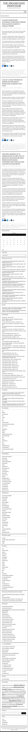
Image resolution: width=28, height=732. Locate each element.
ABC (3, 410)
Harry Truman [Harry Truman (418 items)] (11, 692)
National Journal (5, 560)
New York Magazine (5, 507)
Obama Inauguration (5, 679)
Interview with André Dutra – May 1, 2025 (9, 353)
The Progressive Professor (14, 5)
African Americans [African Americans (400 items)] (11, 685)
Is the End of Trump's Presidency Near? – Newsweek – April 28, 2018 (14, 269)
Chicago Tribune (5, 459)
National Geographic (5, 505)
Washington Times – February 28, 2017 (9, 383)
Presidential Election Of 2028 (18, 74)
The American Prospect (6, 517)
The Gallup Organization (6, 580)
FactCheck (4, 555)
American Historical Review (6, 608)
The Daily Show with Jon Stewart (7, 449)
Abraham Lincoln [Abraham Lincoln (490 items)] (5, 685)
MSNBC (3, 432)
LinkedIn (3, 541)
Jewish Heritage (7, 72)
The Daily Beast (5, 578)
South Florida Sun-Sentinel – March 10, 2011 (9, 362)
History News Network (6, 597)
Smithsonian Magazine (6, 515)
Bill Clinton (6, 146)
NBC (3, 437)
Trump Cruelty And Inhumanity (9, 75)
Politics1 (3, 563)
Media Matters (4, 429)
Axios (3, 548)
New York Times (5, 474)
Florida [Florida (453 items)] (20, 689)
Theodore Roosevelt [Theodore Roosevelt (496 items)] (12, 704)
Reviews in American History (7, 632)
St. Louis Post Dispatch (6, 483)
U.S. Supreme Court (5, 673)
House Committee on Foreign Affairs (8, 646)
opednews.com (4, 440)
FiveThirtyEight (4, 557)
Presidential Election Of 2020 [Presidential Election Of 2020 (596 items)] (7, 698)
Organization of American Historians (8, 629)
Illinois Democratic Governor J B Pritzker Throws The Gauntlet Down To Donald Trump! (14, 23)
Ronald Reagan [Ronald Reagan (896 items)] (8, 702)
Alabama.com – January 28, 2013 (7, 317)
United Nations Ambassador (14, 149)
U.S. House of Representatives (7, 669)
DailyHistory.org (5, 612)
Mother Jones (4, 503)
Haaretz (3, 464)
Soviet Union (6, 149)
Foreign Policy (4, 500)
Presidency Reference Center (7, 630)
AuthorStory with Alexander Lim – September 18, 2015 (11, 335)
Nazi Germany (4, 148)
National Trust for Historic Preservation (9, 624)
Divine (11, 729)
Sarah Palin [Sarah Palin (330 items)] (13, 702)
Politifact (3, 565)
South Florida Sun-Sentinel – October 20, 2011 (10, 367)
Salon (3, 570)
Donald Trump (20, 70)
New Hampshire (9, 74)
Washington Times (5, 489)
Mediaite (3, 430)
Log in (3, 719)
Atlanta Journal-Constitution (7, 456)
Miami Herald (4, 473)
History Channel (4, 425)
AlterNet (3, 412)
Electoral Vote (4, 553)
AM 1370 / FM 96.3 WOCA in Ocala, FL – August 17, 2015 (12, 321)
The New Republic (5, 522)
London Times (4, 469)
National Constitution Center (7, 622)
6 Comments (18, 165)
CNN (3, 420)
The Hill (3, 582)
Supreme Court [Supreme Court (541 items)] (18, 702)
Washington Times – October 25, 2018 (8, 385)
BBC (3, 415)
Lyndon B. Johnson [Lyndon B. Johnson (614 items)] (19, 694)
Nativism (22, 147)
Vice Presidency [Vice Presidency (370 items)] (19, 706)
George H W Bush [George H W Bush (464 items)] (17, 691)
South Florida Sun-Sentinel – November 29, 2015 (10, 365)
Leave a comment (17, 27)
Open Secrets (4, 627)
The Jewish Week (5, 486)
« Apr (3, 249)
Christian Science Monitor (6, 461)
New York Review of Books (7, 508)
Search (24, 713)
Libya (23, 226)
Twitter (3, 542)
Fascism (21, 146)
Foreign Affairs (4, 498)
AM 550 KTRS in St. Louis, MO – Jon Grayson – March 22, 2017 (13, 329)
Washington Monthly (5, 532)
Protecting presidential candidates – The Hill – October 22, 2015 (13, 276)
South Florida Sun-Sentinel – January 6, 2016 (9, 360)
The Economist (4, 518)
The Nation (4, 520)
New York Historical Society (7, 625)
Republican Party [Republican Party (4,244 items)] (15, 701)
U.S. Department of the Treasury (7, 668)
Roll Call (3, 568)
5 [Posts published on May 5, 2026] (10, 238)
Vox (2, 450)
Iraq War (7, 226)
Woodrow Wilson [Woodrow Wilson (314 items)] (4, 707)
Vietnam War (17, 75)
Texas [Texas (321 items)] (7, 704)
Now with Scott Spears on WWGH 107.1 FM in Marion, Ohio (12, 598)
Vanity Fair (4, 530)
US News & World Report (6, 528)
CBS (2, 419)
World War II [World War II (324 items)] (9, 707)
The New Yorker (5, 523)
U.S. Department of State (6, 666)
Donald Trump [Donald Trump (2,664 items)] (6, 689)
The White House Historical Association (9, 637)
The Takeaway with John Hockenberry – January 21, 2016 (12, 380)
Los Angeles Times (5, 471)
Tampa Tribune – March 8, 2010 (7, 373)
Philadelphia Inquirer (5, 478)
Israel (15, 226)
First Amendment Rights (8, 71)
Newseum (4, 656)
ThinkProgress (4, 588)
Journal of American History (7, 617)
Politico (3, 562)
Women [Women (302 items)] (23, 706)
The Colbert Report (5, 447)
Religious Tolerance (15, 227)
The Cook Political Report (6, 577)
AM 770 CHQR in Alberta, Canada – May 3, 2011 (10, 333)
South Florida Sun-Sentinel (6, 481)
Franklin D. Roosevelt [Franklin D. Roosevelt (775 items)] (9, 691)
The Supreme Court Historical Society (8, 635)
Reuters (3, 444)
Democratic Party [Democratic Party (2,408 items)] (18, 687)
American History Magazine (7, 495)
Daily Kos (3, 552)
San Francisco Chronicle (6, 479)
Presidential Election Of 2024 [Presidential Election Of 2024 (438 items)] (18, 698)
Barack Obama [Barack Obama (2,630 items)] (19, 685)
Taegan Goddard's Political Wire (7, 575)
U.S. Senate (4, 671)
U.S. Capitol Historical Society (7, 640)
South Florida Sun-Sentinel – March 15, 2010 (9, 364)
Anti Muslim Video (20, 224)
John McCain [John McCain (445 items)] (13, 694)
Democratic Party (14, 70)
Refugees (19, 148)
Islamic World (11, 226)
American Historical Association (7, 606)
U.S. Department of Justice (6, 664)
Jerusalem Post (4, 466)
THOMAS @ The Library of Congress (8, 639)
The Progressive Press (6, 585)
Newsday (3, 476)
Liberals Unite (4, 558)
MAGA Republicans (13, 72)
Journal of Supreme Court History (8, 619)
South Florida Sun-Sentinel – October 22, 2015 (10, 369)
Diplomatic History (5, 614)
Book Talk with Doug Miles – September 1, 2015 (10, 336)
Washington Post (5, 488)
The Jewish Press (5, 484)
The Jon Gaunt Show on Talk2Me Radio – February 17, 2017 (12, 375)
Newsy (3, 439)
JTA (2, 427)
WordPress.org (4, 724)
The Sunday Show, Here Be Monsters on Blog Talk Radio (12, 600)
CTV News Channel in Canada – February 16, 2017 (10, 341)
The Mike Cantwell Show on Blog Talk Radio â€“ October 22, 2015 (13, 376)
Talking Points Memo (5, 445)
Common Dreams (5, 550)
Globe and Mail (4, 463)
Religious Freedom (8, 227)
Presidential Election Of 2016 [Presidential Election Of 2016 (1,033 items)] (17, 697)
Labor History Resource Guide (7, 620)
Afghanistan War (14, 224)
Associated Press (5, 414)
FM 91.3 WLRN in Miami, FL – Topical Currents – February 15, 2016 (13, 345)
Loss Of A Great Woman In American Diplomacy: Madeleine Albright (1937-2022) (12, 83)
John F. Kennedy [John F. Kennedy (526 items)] (8, 694)
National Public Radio (5, 435)
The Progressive (5, 525)
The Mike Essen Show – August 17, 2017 (9, 378)
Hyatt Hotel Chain (16, 71)
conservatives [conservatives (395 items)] (11, 687)
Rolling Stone (4, 513)
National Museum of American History (8, 654)
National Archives (5, 651)
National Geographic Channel (7, 434)
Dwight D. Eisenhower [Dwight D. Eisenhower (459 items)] (15, 689)
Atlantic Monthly (5, 497)
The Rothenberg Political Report (7, 587)
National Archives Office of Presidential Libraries (10, 653)
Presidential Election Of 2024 (12, 148)
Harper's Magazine (5, 502)
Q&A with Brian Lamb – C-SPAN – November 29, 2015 (11, 359)
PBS (2, 442)
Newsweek (4, 510)
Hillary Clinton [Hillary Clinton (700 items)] (16, 692)
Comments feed (5, 722)
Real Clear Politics (5, 567)
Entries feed (4, 720)
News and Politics (6, 70)
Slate (3, 572)
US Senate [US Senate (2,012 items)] (14, 706)
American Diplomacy (14, 144)
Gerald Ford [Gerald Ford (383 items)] (6, 692)
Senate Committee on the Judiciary (8, 659)
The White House (5, 663)
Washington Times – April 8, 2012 (8, 381)
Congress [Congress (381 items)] (7, 687)
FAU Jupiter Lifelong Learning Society (8, 539)
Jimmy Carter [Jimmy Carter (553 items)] (21, 692)
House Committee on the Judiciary (8, 648)
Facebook (3, 537)
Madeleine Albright (17, 147)
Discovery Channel (5, 422)
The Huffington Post (5, 583)
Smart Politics (4, 573)
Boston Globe (4, 458)
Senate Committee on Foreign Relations (9, 658)
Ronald (11, 27)
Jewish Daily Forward (5, 468)
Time (3, 527)
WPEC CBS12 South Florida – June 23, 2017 (9, 386)
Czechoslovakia (11, 146)
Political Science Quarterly (6, 512)
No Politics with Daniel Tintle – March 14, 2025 (10, 354)
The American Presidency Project (8, 634)
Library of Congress (5, 649)
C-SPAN (3, 417)
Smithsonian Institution (6, 661)
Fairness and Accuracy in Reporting (8, 424)
